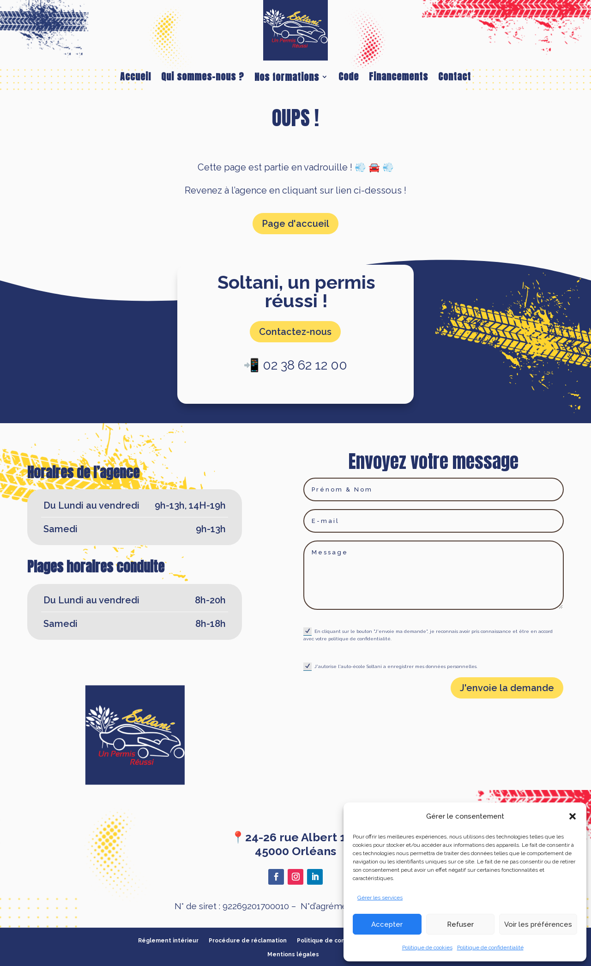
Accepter (387, 924)
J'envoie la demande (507, 687)
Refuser (460, 924)
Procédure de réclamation (248, 940)
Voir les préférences (538, 924)
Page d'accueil (295, 223)
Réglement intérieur (168, 940)
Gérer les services (380, 897)
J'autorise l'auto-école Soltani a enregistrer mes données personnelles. (390, 666)
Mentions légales (293, 954)
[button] (572, 816)
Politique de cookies (427, 947)
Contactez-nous (295, 331)
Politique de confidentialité (490, 947)
